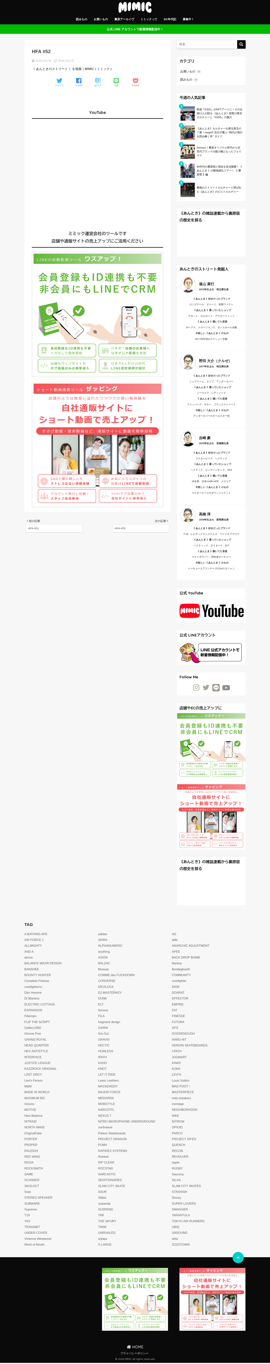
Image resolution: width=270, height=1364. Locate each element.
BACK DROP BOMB (186, 958)
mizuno (29, 1105)
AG (174, 935)
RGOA (29, 1163)
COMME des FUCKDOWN (117, 976)
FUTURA (178, 1023)
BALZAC (104, 964)
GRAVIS (104, 1040)
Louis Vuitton (181, 1081)
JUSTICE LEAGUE (38, 1064)
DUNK (102, 999)
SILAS (176, 1181)
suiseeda (104, 1205)
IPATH (102, 1058)
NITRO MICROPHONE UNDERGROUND (128, 1122)
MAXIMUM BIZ (35, 1099)
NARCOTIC (106, 1111)
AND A (29, 953)
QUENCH (179, 1146)
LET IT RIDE (107, 1076)
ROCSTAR (105, 1169)
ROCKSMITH (34, 1169)
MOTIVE (30, 1111)
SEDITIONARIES (110, 1181)
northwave (105, 1128)
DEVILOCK (106, 988)
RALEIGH (31, 1152)
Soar (27, 1193)
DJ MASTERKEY (110, 994)
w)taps (102, 1240)
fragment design (109, 1023)
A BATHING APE (36, 935)
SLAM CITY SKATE (112, 1187)
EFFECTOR (180, 999)
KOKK (176, 1070)
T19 (27, 1216)
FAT (175, 1011)
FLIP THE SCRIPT (37, 1023)
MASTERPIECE (183, 1093)
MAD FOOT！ (182, 1087)
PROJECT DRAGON (113, 1140)
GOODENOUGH (184, 1035)
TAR (101, 1216)
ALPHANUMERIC (111, 947)
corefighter (179, 982)
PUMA (102, 1146)
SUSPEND (106, 1210)
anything (104, 953)
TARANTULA (181, 1216)
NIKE (175, 1117)
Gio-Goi (103, 1035)
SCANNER (32, 1181)
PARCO (177, 1134)
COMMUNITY (182, 976)
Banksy (177, 964)
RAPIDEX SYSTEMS (113, 1152)
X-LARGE (105, 1245)
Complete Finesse (37, 982)
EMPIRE (178, 1005)
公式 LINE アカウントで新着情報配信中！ (135, 29)
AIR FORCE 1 (34, 941)
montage (178, 1105)
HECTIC (104, 1046)
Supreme (30, 1210)
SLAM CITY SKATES (187, 1187)
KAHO (102, 1064)
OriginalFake (33, 1134)
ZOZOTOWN (181, 1245)
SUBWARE (32, 1205)
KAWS (176, 1064)
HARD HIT (179, 1040)
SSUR (102, 1193)
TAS (27, 1222)
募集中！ (188, 19)
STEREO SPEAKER (39, 1199)
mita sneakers (182, 1099)
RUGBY (177, 1169)
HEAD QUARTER (37, 1046)
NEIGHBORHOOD (185, 1111)
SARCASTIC (107, 1175)
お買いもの (101, 19)
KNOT (102, 1070)
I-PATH (177, 1052)
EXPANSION (33, 1011)
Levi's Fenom (33, 1081)
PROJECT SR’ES (184, 1140)
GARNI (103, 1029)
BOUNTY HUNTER (38, 976)
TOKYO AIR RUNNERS (189, 1222)
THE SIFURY (107, 1222)
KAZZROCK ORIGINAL (41, 1070)
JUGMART (179, 1058)
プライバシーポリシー (134, 1354)
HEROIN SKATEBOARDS (190, 1046)
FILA (101, 1017)
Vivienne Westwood (38, 1240)
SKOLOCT (32, 1187)
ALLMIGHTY (33, 947)
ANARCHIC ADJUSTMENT (191, 947)
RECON (178, 1152)
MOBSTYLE (107, 1105)
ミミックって (148, 19)
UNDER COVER (36, 1234)
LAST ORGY (33, 1076)
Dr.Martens (32, 999)
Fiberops (30, 1017)
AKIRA (103, 941)
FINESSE (179, 1017)
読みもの (81, 19)
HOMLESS (106, 1052)
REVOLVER (180, 1158)
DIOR (176, 988)
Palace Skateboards (112, 1134)
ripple (176, 1163)
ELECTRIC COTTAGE (40, 1005)
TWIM (102, 1228)
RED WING (32, 1158)
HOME (135, 1348)
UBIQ (176, 1228)
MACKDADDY (108, 1087)
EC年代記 (170, 19)
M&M (28, 1087)
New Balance (33, 1117)
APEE (176, 953)
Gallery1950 (33, 1029)
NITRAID (30, 1122)
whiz (175, 1240)
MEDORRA (106, 1099)
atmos (28, 958)
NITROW (178, 1122)
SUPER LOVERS (184, 1205)
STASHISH (180, 1193)
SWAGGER (180, 1210)
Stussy (177, 1199)
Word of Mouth (34, 1245)
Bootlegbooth (181, 970)
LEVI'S (177, 1076)
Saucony (178, 1175)
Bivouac (104, 970)
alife (175, 941)
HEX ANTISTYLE (36, 1052)
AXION (103, 958)
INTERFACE (33, 1058)
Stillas (102, 1199)
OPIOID (177, 1128)
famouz (103, 1011)
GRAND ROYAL (35, 1040)
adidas (102, 935)
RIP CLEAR (106, 1163)
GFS (175, 1029)
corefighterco (33, 988)
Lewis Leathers (109, 1081)
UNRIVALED (107, 1234)
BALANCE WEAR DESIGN (43, 964)
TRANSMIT (32, 1228)
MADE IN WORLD (37, 1093)
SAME (29, 1175)
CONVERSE (107, 982)
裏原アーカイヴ (124, 19)
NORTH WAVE (35, 1128)
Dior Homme (33, 994)
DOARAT (178, 994)
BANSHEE (32, 970)
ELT (101, 1005)
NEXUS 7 (105, 1117)
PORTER (31, 1140)
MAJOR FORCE (110, 1093)
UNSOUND (180, 1234)
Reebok (103, 1158)
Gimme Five (33, 1035)
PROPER (31, 1146)
